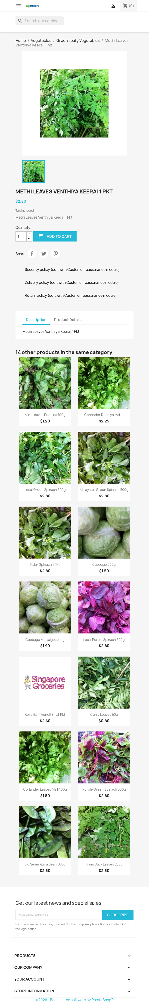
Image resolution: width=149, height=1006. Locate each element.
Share (32, 253)
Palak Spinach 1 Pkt (45, 564)
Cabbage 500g (104, 564)
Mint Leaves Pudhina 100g (45, 415)
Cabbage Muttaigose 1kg (45, 639)
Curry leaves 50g (104, 714)
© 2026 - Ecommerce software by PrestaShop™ (75, 999)
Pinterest (55, 253)
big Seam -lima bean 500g (45, 864)
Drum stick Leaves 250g (104, 864)
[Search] (40, 20)
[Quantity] (21, 236)
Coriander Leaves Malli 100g (45, 789)
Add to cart (55, 236)
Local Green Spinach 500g (45, 489)
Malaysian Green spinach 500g (104, 489)
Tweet (43, 253)
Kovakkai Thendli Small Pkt (45, 714)
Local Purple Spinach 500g (104, 639)
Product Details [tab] (67, 319)
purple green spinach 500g (104, 789)
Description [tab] (36, 319)
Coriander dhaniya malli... (104, 415)
